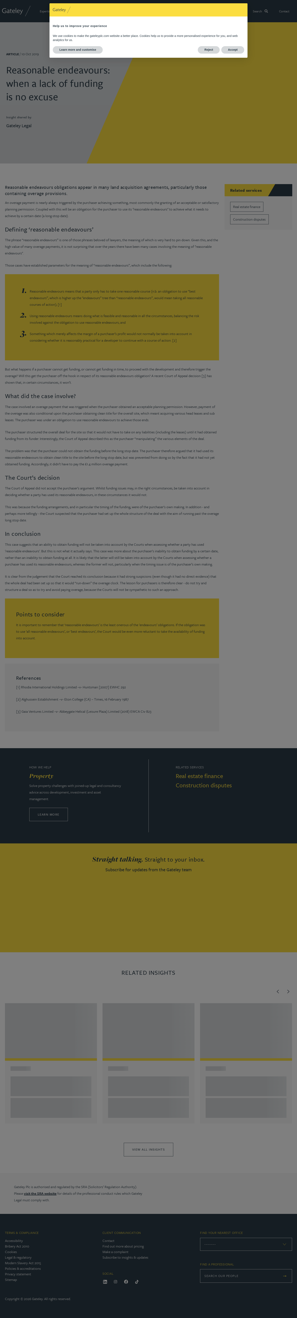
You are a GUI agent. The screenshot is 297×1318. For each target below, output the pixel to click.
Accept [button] (233, 49)
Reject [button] (208, 49)
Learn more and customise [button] (77, 49)
